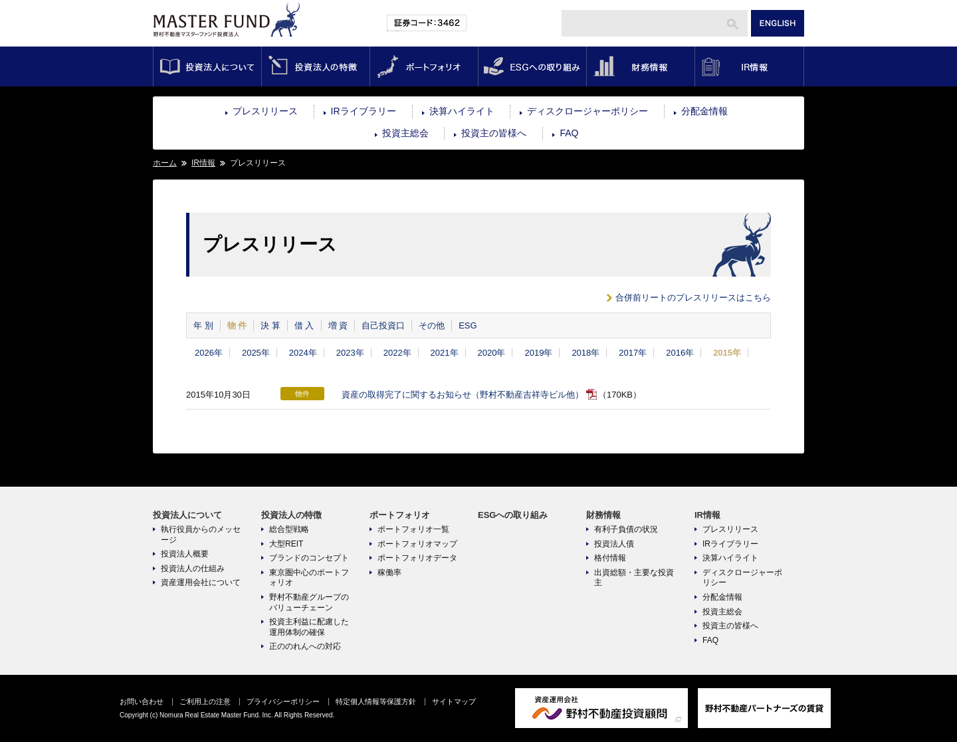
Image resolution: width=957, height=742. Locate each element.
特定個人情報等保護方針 (376, 701)
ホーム (165, 163)
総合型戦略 (289, 529)
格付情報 (610, 557)
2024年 (303, 352)
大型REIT (286, 544)
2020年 (492, 352)
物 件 (237, 325)
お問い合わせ (141, 701)
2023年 (350, 352)
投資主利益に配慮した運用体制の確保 (309, 627)
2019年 (538, 352)
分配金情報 (704, 111)
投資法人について (207, 66)
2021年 (445, 352)
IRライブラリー (363, 111)
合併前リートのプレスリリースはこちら (693, 298)
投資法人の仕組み (193, 568)
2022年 (397, 352)
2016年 (680, 352)
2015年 (727, 352)
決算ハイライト (461, 111)
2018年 (585, 352)
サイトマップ (454, 701)
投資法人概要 (185, 553)
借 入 (304, 325)
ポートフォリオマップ (417, 544)
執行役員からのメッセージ (201, 535)
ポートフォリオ (424, 66)
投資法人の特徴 (315, 66)
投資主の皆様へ (493, 133)
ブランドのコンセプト (309, 557)
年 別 (203, 325)
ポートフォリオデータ (417, 557)
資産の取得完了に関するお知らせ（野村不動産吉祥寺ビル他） (463, 395)
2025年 (256, 352)
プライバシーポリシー (283, 701)
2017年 (633, 352)
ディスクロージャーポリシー (587, 111)
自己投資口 (383, 325)
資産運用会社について (201, 582)
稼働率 (389, 572)
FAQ (569, 133)
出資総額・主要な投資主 (634, 578)
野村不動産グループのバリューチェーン (309, 602)
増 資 (338, 325)
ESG (468, 325)
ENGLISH (777, 23)
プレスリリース (265, 111)
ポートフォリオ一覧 (413, 529)
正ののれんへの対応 (305, 646)
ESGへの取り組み (532, 66)
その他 (432, 325)
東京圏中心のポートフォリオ (309, 578)
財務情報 (640, 66)
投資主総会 (405, 133)
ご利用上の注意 (205, 701)
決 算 (270, 325)
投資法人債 (614, 544)
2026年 (209, 352)
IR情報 (749, 66)
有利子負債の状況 (626, 529)
